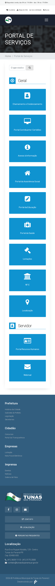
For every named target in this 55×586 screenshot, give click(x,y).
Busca (46, 10)
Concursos (9, 434)
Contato (27, 519)
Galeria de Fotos (11, 477)
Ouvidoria (10, 10)
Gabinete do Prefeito (13, 413)
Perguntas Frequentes (27, 535)
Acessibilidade (35, 10)
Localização (27, 527)
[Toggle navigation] (46, 20)
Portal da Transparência (15, 437)
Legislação (9, 416)
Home (8, 56)
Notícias (8, 474)
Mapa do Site (22, 10)
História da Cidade (12, 409)
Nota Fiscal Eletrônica (13, 456)
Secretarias (9, 419)
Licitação (8, 452)
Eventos (8, 470)
